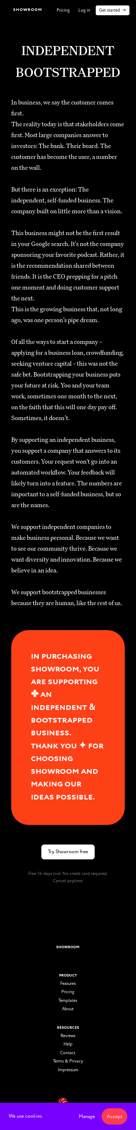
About (68, 1009)
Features (68, 983)
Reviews (68, 1036)
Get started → (112, 10)
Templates (67, 1000)
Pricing (63, 10)
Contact (67, 1053)
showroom (67, 947)
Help (68, 1044)
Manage (87, 1116)
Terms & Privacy (68, 1061)
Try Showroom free (68, 851)
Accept (115, 1116)
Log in (84, 10)
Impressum (68, 1070)
